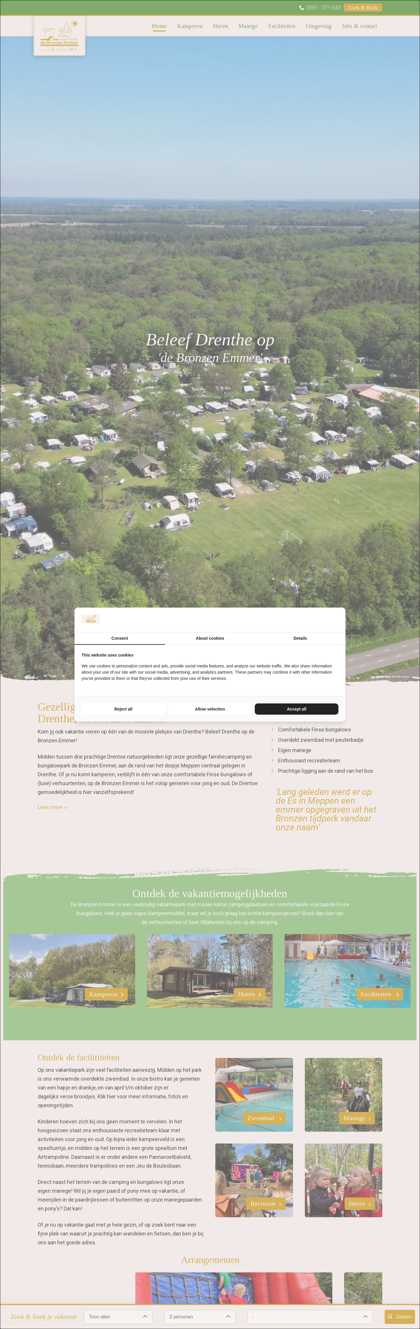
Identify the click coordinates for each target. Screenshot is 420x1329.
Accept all (296, 709)
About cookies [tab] (210, 638)
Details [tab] (300, 638)
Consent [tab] (119, 638)
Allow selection (210, 709)
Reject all (123, 709)
